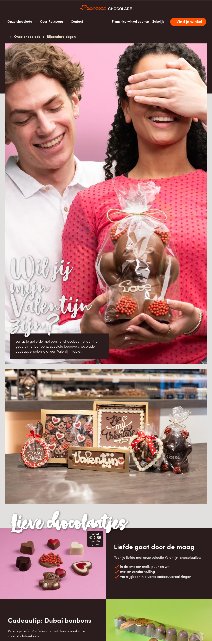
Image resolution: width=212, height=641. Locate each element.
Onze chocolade (22, 21)
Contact (77, 21)
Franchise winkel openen (130, 21)
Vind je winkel (189, 21)
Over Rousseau (53, 21)
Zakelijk (160, 21)
